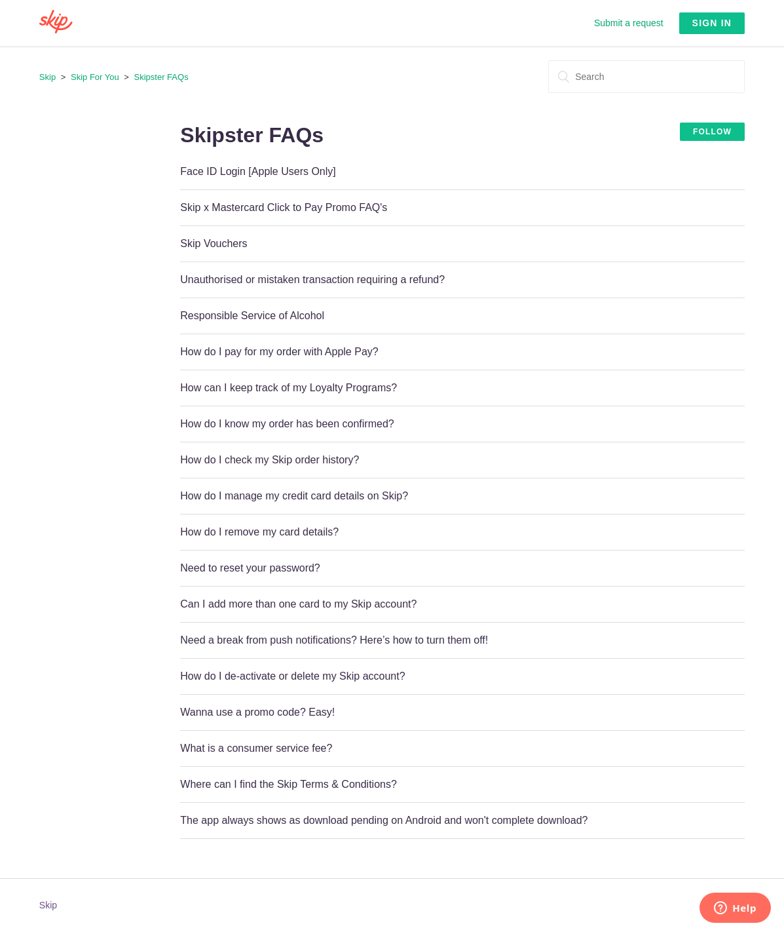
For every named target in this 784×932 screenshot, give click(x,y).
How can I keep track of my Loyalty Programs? (288, 387)
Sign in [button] (712, 23)
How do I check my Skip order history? (269, 459)
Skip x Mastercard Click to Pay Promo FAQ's (283, 207)
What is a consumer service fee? (256, 748)
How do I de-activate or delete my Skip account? (292, 676)
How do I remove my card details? (259, 531)
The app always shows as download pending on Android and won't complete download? (384, 820)
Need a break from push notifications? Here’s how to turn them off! (334, 640)
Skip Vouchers (213, 243)
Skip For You (95, 77)
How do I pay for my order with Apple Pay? (279, 351)
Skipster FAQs (161, 77)
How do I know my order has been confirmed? (287, 423)
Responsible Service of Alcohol (252, 315)
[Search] (646, 76)
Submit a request (628, 23)
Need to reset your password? (250, 567)
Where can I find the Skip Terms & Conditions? (288, 784)
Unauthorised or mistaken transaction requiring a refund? (312, 279)
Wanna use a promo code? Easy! (257, 712)
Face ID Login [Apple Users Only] (257, 171)
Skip (47, 77)
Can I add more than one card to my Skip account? (298, 604)
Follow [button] (712, 131)
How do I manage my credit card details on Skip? (294, 495)
